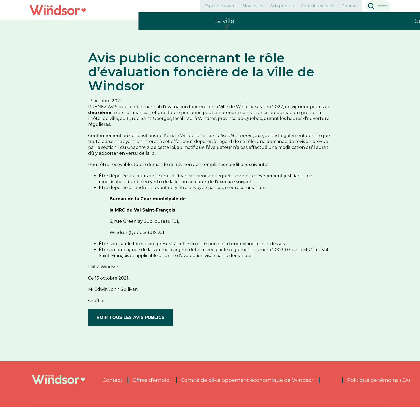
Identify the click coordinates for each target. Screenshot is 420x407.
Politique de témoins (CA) (379, 380)
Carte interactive (287, 9)
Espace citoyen (166, 9)
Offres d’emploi (151, 380)
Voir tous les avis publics (130, 317)
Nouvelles (207, 9)
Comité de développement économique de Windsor (247, 380)
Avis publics (244, 9)
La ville (224, 33)
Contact (328, 9)
